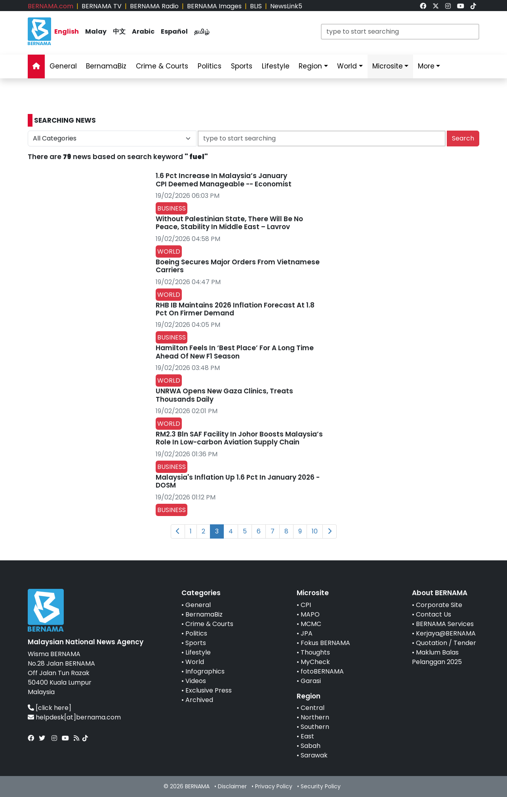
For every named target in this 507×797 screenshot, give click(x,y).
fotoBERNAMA (322, 671)
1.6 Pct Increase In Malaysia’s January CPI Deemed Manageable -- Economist (224, 179)
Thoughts (315, 652)
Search (463, 138)
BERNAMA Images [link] (214, 6)
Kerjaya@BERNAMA (446, 633)
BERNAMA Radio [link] (154, 6)
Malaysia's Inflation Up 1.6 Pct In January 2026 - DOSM (238, 481)
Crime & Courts (209, 623)
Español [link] (174, 31)
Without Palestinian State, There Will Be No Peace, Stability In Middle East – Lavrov (229, 223)
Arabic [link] (143, 31)
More (426, 66)
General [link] (63, 66)
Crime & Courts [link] (162, 66)
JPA (307, 633)
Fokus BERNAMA (325, 642)
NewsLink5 (286, 6)
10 (315, 531)
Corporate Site (439, 604)
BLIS (256, 6)
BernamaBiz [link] (106, 66)
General (198, 604)
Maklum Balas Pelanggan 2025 (437, 657)
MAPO (310, 614)
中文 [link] (119, 31)
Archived (199, 699)
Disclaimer (232, 786)
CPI (306, 604)
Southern (315, 726)
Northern (315, 717)
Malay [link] (96, 31)
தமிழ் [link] (202, 31)
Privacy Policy (273, 786)
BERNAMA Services (445, 623)
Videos (195, 680)
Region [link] (310, 66)
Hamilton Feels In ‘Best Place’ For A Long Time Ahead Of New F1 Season (235, 352)
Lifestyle (198, 652)
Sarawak (314, 755)
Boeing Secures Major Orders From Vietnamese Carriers (238, 266)
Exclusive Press (208, 690)
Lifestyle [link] (276, 66)
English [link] (66, 31)
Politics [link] (209, 66)
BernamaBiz (204, 614)
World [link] (347, 66)
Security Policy (321, 786)
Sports (195, 642)
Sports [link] (241, 66)
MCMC (311, 623)
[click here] (53, 707)
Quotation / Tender (446, 642)
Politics (196, 633)
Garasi (311, 680)
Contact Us (433, 614)
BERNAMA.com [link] (50, 6)
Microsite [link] (387, 66)
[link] (423, 6)
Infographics (205, 671)
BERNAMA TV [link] (102, 6)
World (194, 661)
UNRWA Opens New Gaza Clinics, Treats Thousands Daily (224, 395)
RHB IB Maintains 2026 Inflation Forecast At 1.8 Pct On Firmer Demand (235, 309)
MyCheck (315, 661)
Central (312, 707)
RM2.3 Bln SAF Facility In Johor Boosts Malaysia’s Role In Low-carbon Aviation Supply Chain (239, 438)
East (307, 736)
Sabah (310, 745)
